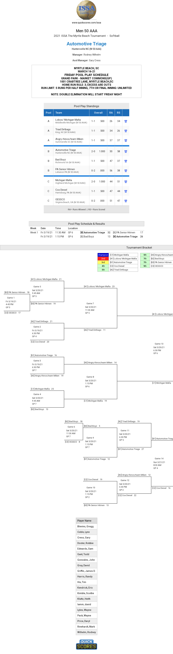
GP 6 (70, 232)
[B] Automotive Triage (92, 232)
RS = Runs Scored (96, 209)
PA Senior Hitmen (71, 170)
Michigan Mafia (71, 181)
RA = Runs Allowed (77, 209)
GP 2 (121, 490)
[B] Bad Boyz (87, 236)
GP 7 (34, 370)
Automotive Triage (71, 151)
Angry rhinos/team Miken (71, 140)
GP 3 (8, 307)
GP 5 (34, 296)
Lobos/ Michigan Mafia (71, 121)
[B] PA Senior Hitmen (124, 232)
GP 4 (34, 336)
